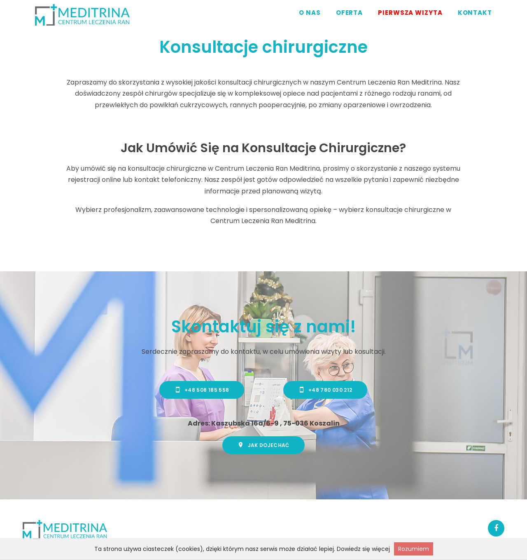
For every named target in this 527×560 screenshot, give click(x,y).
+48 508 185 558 (202, 389)
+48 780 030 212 (325, 389)
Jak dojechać (263, 444)
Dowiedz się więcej (363, 549)
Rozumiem (413, 549)
